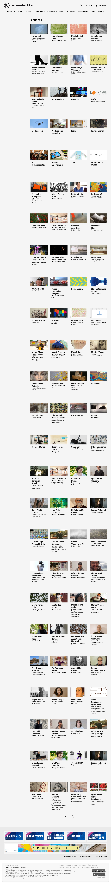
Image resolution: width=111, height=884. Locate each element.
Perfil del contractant (101, 856)
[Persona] (39, 38)
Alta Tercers (82, 865)
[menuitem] (84, 5)
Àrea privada (102, 5)
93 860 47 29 (9, 870)
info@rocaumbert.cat (11, 872)
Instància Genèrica (71, 865)
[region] (55, 836)
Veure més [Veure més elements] (68, 817)
